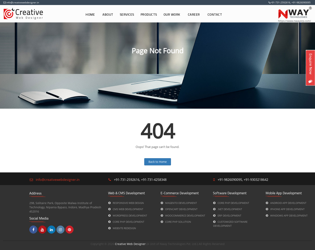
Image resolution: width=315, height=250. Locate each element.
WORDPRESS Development (127, 215)
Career (194, 14)
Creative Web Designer (130, 244)
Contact (215, 14)
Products (149, 14)
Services (127, 14)
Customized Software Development (230, 224)
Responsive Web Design (126, 203)
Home (90, 14)
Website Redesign (122, 228)
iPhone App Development (285, 209)
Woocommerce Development (183, 215)
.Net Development (227, 209)
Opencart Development (179, 209)
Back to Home (157, 162)
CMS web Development (125, 209)
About (107, 14)
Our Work (172, 14)
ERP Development (227, 215)
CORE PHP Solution (176, 222)
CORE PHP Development (126, 222)
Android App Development (286, 203)
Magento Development (179, 203)
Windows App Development (287, 215)
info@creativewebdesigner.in (22, 2)
